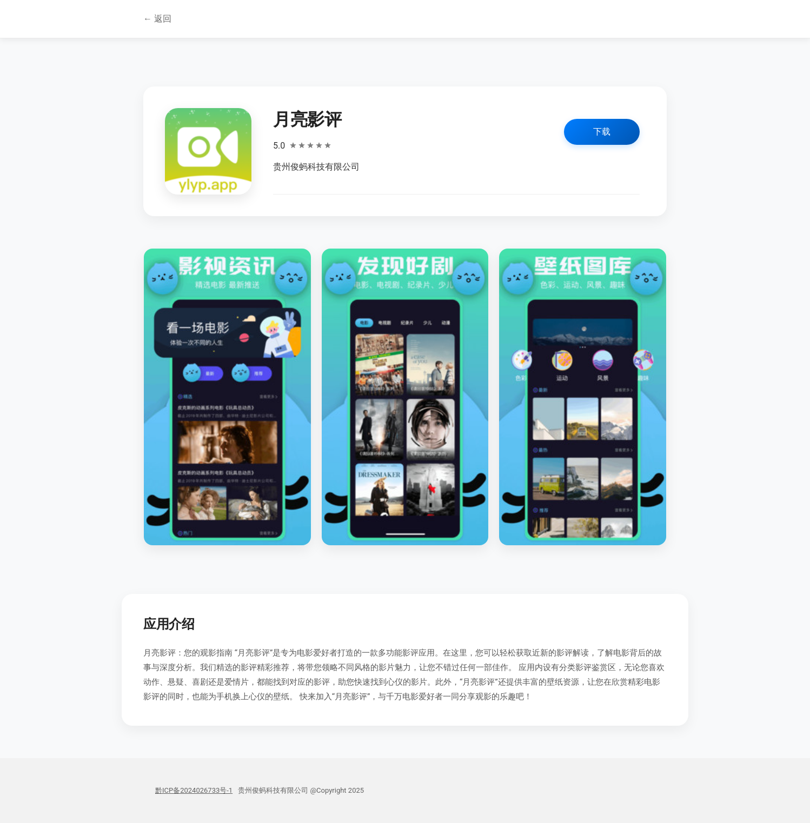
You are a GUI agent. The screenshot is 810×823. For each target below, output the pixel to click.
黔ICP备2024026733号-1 (194, 790)
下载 (601, 131)
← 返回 (157, 19)
